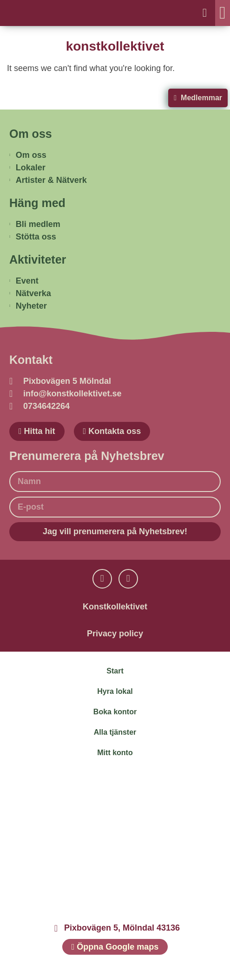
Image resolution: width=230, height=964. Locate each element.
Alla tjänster (115, 732)
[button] (222, 13)
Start (114, 671)
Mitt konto (114, 753)
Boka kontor (115, 712)
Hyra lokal (114, 691)
